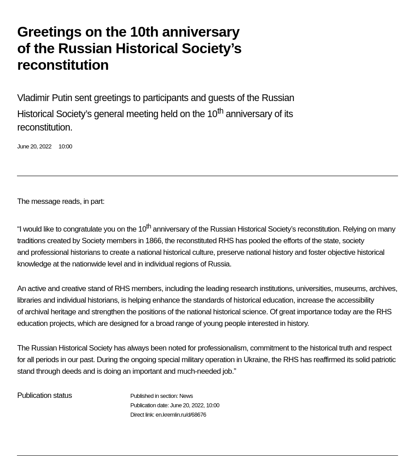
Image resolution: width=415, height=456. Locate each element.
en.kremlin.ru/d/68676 (180, 414)
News (186, 396)
